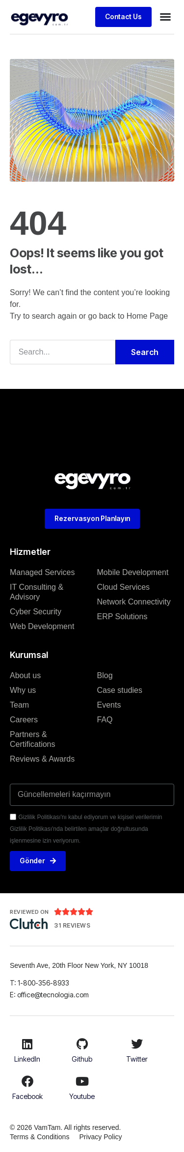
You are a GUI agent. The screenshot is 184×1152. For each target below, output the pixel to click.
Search (144, 352)
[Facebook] (27, 1081)
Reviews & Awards (42, 759)
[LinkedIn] (27, 1044)
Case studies (120, 690)
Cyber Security (35, 611)
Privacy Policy (100, 1137)
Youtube (82, 1096)
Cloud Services (123, 587)
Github (82, 1059)
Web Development (42, 626)
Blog (105, 675)
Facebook (27, 1096)
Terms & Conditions (39, 1137)
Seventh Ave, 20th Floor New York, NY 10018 (80, 965)
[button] (165, 17)
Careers (24, 719)
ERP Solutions (122, 616)
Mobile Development (133, 572)
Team (19, 705)
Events (109, 705)
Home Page (147, 316)
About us (25, 675)
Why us (23, 690)
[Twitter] (137, 1044)
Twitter (137, 1059)
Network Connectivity (134, 602)
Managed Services (42, 572)
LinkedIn (27, 1059)
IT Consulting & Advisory (36, 592)
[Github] (82, 1044)
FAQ (105, 719)
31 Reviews (72, 925)
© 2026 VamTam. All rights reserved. (65, 1127)
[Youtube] (82, 1081)
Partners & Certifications (32, 739)
